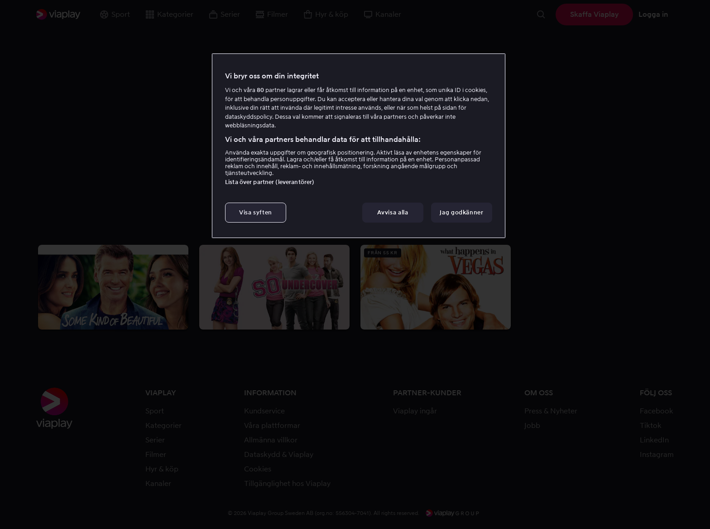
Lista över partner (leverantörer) (269, 182)
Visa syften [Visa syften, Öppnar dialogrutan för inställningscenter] (255, 212)
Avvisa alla (392, 212)
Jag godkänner (461, 212)
